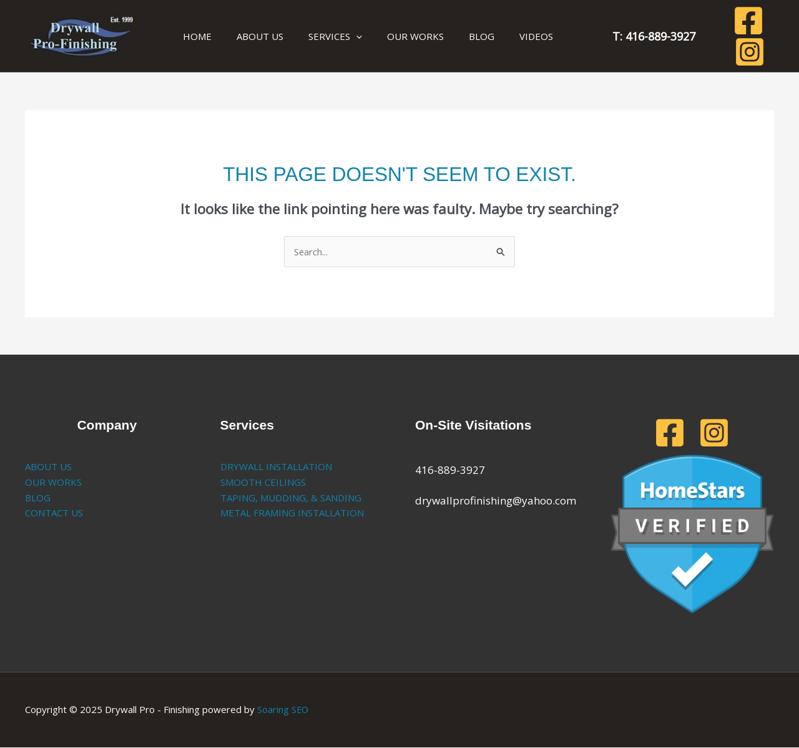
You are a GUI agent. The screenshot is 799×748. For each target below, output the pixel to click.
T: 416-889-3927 (615, 36)
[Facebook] (725, 36)
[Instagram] (758, 36)
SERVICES (319, 36)
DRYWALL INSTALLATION (276, 467)
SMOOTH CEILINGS (263, 482)
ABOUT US (250, 36)
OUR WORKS (393, 36)
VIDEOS (502, 36)
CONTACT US (54, 513)
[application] (340, 36)
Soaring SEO (283, 710)
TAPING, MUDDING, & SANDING (290, 497)
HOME (194, 36)
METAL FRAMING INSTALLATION (292, 513)
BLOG (453, 36)
